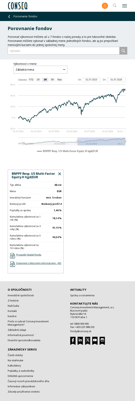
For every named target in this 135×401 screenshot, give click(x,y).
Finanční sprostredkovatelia (24, 340)
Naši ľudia (13, 305)
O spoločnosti (20, 289)
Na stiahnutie (15, 360)
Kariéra (12, 316)
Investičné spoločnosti (21, 295)
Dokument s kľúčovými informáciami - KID (38, 263)
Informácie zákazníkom (21, 386)
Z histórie (13, 300)
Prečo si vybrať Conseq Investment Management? (28, 323)
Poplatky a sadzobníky (21, 370)
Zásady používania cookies (24, 391)
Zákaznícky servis (22, 349)
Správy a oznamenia (82, 295)
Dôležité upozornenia (20, 376)
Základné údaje (17, 330)
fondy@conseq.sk (80, 331)
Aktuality (78, 289)
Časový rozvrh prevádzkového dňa (28, 381)
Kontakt (12, 311)
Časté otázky (15, 355)
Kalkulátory (14, 365)
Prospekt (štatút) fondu (28, 254)
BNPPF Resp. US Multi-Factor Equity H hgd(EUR (33, 175)
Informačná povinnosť (21, 335)
